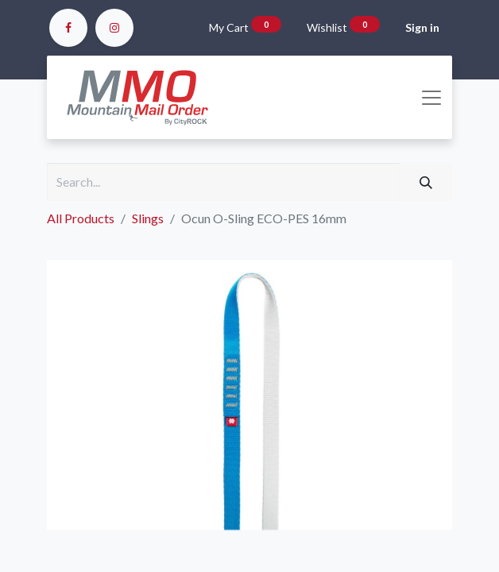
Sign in (422, 27)
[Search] (426, 182)
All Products (80, 218)
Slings (148, 218)
